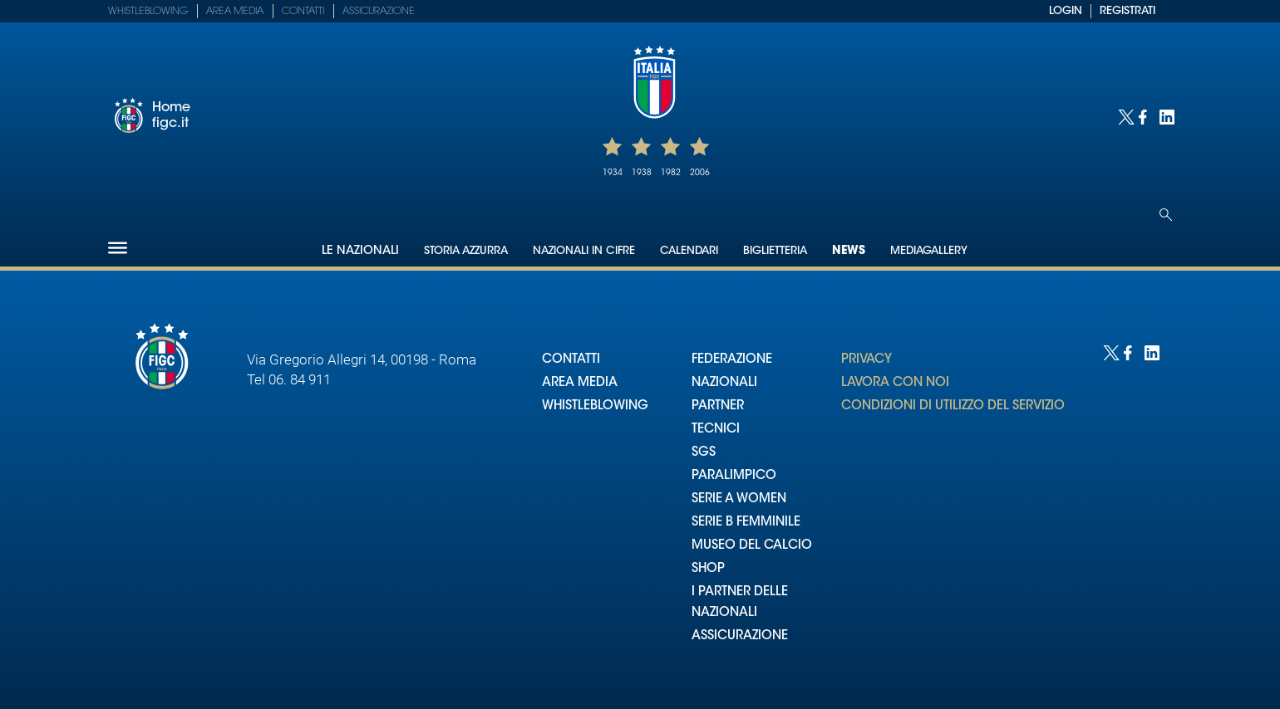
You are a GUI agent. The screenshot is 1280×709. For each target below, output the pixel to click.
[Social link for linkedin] (1165, 116)
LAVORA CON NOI (895, 383)
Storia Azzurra (466, 251)
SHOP (708, 569)
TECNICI (716, 429)
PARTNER (718, 406)
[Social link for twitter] (1124, 116)
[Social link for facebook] (1145, 116)
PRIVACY (866, 360)
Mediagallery (928, 251)
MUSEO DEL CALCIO (752, 546)
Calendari (689, 251)
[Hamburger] (117, 247)
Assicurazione (378, 12)
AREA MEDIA (580, 383)
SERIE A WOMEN (739, 499)
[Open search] (1165, 214)
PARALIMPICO (734, 476)
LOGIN (1065, 11)
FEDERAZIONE (732, 360)
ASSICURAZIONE (740, 636)
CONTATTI (571, 360)
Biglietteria (775, 251)
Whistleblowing (148, 12)
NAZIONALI (724, 383)
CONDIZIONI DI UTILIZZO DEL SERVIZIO (953, 406)
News (848, 251)
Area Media (234, 12)
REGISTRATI (1127, 11)
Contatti (303, 12)
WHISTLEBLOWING (595, 406)
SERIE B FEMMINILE (746, 522)
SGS (704, 453)
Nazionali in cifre (584, 251)
